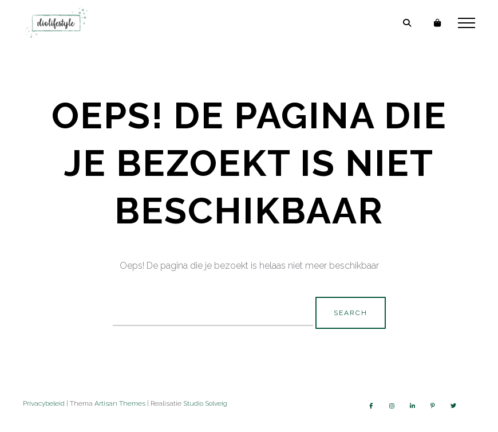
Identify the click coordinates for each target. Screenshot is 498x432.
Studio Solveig (205, 403)
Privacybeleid (44, 403)
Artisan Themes (119, 403)
